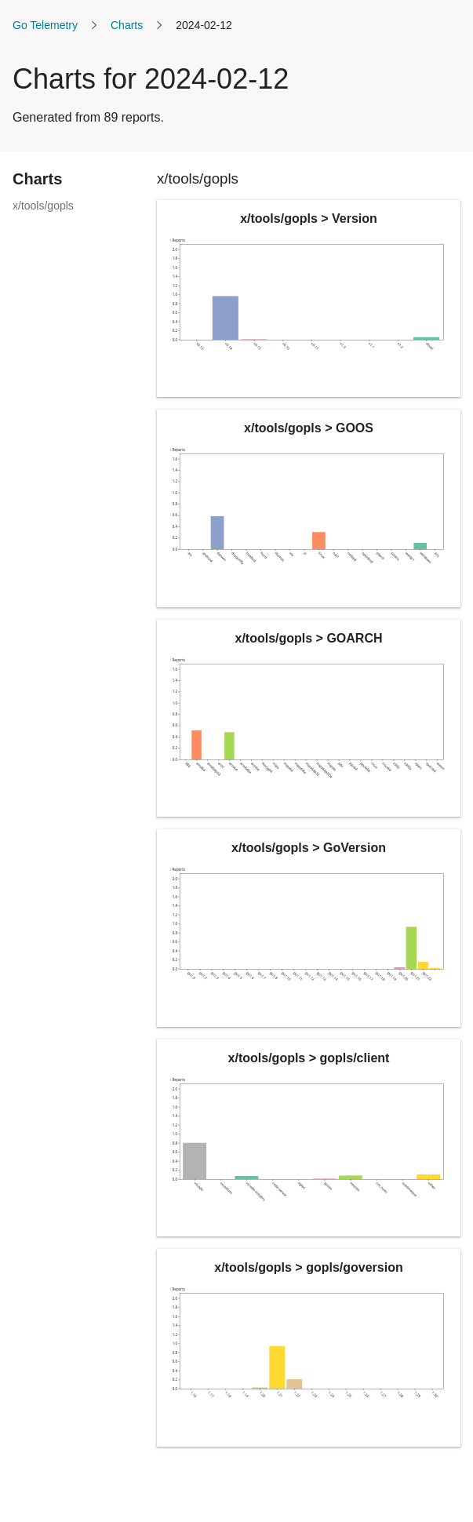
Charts (127, 25)
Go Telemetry (45, 25)
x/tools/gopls (43, 205)
